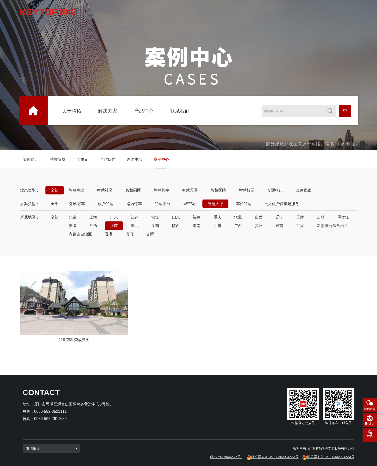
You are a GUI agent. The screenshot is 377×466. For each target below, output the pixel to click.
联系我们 (179, 110)
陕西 (176, 226)
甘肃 (300, 226)
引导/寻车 (77, 204)
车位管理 (243, 204)
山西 (259, 217)
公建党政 (303, 190)
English (369, 423)
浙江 (155, 217)
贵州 (259, 226)
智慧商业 (76, 190)
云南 (279, 226)
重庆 (217, 217)
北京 (72, 217)
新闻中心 (134, 159)
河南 (114, 226)
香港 (109, 234)
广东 (114, 217)
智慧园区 (133, 190)
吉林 (321, 217)
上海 (93, 217)
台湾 (150, 234)
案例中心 (161, 159)
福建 (197, 217)
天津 (300, 217)
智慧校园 (246, 190)
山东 (176, 217)
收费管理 (105, 204)
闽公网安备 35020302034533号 (275, 457)
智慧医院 (218, 190)
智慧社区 (105, 190)
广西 (238, 226)
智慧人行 (215, 204)
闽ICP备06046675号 (225, 457)
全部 (54, 190)
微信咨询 (370, 409)
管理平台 (162, 204)
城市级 (189, 204)
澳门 (129, 234)
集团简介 (30, 159)
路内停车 (134, 204)
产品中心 (143, 110)
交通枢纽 (275, 190)
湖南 (155, 226)
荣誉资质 (57, 159)
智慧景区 (190, 190)
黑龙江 (343, 217)
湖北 (134, 226)
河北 (238, 217)
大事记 (82, 159)
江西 (93, 226)
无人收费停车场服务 (281, 204)
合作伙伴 (107, 159)
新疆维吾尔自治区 (332, 226)
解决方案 (107, 110)
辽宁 (279, 217)
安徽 (72, 226)
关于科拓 (71, 110)
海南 (197, 226)
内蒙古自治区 (80, 234)
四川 (217, 226)
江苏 (134, 217)
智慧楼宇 (161, 190)
